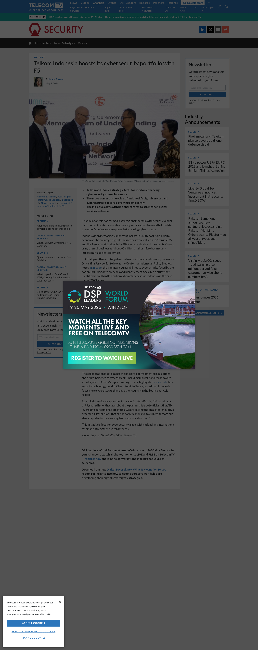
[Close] (60, 602)
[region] (33, 621)
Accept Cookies (33, 623)
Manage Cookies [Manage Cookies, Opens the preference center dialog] (34, 637)
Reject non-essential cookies (33, 631)
